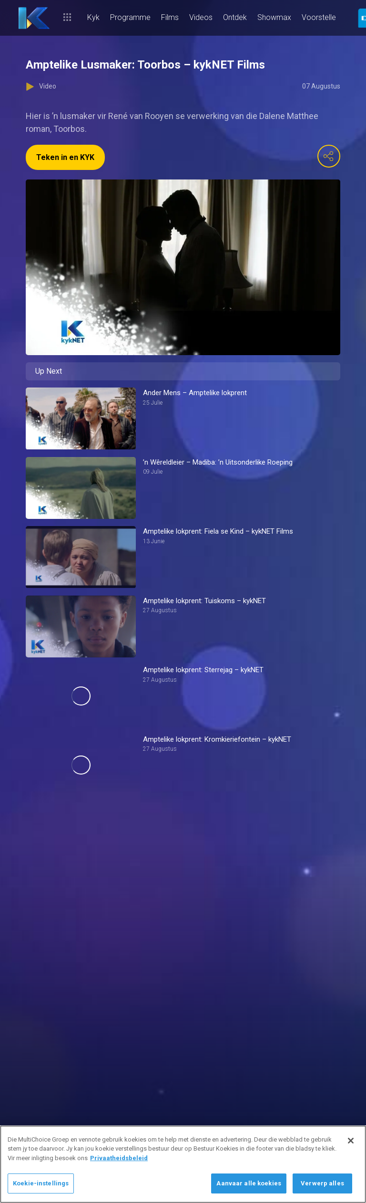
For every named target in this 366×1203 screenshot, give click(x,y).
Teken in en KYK (65, 157)
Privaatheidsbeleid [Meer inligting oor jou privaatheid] (119, 1158)
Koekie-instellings (41, 1183)
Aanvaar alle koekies (248, 1183)
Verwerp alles (322, 1183)
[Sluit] (350, 1140)
